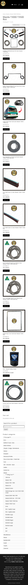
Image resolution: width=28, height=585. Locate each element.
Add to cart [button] (6, 58)
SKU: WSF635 (14, 393)
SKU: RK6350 (14, 41)
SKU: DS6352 (14, 289)
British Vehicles (7, 445)
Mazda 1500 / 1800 (10, 483)
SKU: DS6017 (14, 147)
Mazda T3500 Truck (10, 503)
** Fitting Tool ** (9, 474)
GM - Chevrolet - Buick (9, 464)
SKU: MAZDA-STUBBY (14, 359)
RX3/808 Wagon (9, 520)
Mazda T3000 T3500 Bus (11, 501)
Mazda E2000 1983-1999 (11, 495)
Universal (6, 548)
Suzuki (5, 543)
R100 (6, 506)
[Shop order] (18, 25)
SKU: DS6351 (14, 253)
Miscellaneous (7, 534)
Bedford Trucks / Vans (9, 442)
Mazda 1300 (8, 480)
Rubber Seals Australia (17, 561)
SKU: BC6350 (14, 77)
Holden (5, 467)
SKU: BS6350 (14, 112)
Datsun (5, 451)
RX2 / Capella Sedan (10, 512)
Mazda (7, 14)
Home (4, 14)
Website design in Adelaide (14, 583)
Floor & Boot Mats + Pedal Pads (11, 459)
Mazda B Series (9, 488)
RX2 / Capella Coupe (10, 509)
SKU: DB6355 (14, 183)
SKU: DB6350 (14, 218)
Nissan (5, 537)
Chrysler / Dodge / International (11, 448)
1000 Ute (7, 477)
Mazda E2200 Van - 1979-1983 (12, 498)
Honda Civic (6, 470)
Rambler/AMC (7, 540)
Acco (5, 440)
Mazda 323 (8, 485)
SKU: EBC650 (14, 324)
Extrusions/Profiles (8, 456)
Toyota (5, 545)
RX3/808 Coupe (9, 514)
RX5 (6, 528)
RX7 (6, 531)
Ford (5, 462)
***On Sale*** (7, 437)
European (6, 453)
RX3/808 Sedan (9, 517)
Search (5, 429)
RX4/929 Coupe (9, 523)
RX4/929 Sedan (9, 525)
